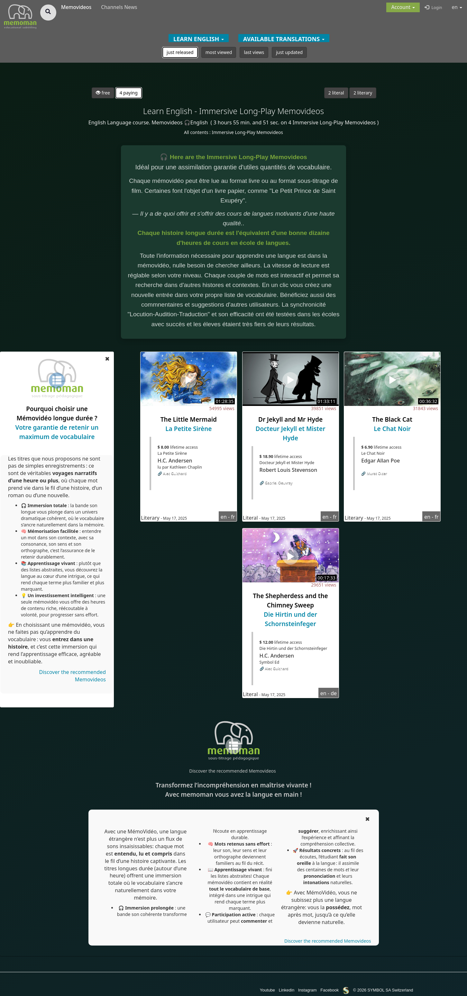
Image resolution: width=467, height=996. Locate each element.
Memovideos (76, 7)
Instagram (307, 990)
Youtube (267, 990)
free (103, 93)
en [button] (457, 7)
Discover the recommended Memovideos (232, 771)
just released (180, 52)
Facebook (329, 990)
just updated (289, 52)
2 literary (362, 93)
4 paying (129, 93)
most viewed (219, 52)
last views (254, 52)
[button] (403, 7)
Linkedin (286, 990)
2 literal (336, 93)
